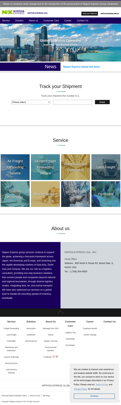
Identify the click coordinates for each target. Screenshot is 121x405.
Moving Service (45, 194)
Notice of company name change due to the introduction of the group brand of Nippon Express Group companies (60, 4)
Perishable (106, 194)
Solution (19, 20)
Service (6, 20)
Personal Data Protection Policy (14, 396)
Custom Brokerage (15, 194)
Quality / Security (50, 341)
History (51, 335)
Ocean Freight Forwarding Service (45, 167)
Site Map (46, 396)
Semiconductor (31, 341)
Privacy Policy (80, 389)
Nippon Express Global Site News (81, 67)
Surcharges (70, 345)
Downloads (70, 339)
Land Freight (106, 167)
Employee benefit (90, 328)
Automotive (31, 328)
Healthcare (31, 335)
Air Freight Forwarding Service (15, 167)
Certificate (51, 357)
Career (67, 20)
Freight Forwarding (11, 328)
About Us (51, 321)
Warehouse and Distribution (75, 167)
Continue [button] (94, 396)
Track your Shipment (89, 13)
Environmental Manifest (51, 349)
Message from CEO (51, 328)
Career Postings (90, 335)
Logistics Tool (70, 333)
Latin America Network (75, 194)
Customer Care (51, 20)
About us (33, 20)
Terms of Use (102, 384)
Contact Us (82, 20)
